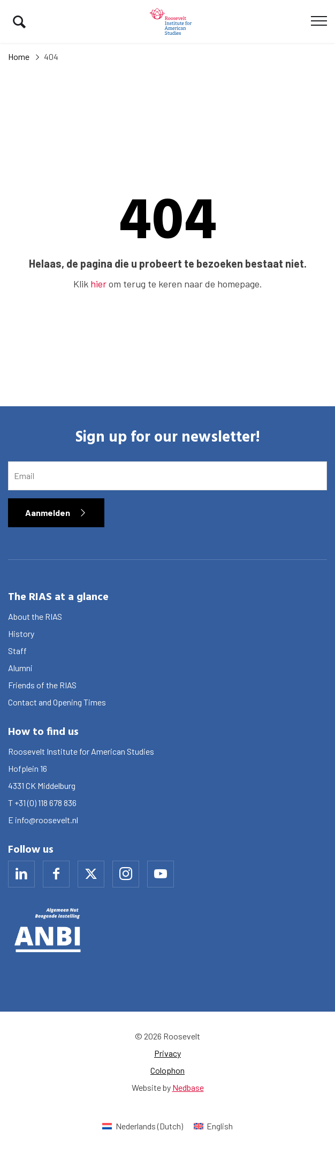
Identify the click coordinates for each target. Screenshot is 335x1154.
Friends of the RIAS (42, 685)
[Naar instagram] (125, 874)
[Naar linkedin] (21, 874)
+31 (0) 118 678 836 (45, 803)
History (21, 633)
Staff (17, 651)
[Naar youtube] (160, 874)
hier (98, 284)
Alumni (20, 668)
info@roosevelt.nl (46, 820)
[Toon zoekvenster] (19, 21)
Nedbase (188, 1087)
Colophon (167, 1070)
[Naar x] (91, 874)
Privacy (167, 1053)
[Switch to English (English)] (213, 1126)
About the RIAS (35, 616)
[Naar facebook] (56, 874)
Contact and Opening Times (57, 702)
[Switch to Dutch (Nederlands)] (142, 1126)
